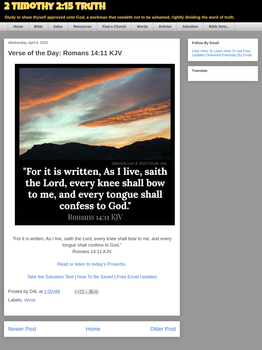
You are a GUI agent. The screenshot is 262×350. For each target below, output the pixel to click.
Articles (165, 26)
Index (58, 26)
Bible (38, 26)
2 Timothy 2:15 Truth (54, 8)
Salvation (190, 26)
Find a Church (114, 26)
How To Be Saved (95, 276)
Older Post (163, 329)
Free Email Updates (137, 276)
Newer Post (22, 329)
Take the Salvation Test (50, 276)
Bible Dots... (219, 26)
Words (142, 26)
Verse (30, 300)
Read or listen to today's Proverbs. (92, 264)
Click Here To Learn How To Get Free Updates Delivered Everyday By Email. (222, 53)
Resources (83, 26)
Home (18, 26)
